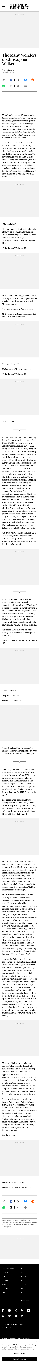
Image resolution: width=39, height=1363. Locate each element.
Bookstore (24, 1277)
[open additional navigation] (3, 4)
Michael (18, 1224)
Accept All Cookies (19, 1359)
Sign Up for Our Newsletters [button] (11, 1328)
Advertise (24, 1285)
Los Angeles (13, 1222)
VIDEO (4, 1293)
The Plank (25, 1224)
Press (23, 1293)
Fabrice (12, 1224)
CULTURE (5, 1281)
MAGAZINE (5, 1285)
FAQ (22, 1289)
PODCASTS (6, 1289)
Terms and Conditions (23, 1338)
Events (23, 1269)
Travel (23, 1273)
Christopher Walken (19, 1220)
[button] (4, 79)
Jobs (22, 1297)
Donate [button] (23, 1281)
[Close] (36, 1342)
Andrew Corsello (8, 70)
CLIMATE (5, 1277)
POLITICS (5, 1273)
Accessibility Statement (9, 1338)
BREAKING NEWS (8, 1269)
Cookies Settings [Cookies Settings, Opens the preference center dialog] (19, 1353)
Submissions (25, 1301)
